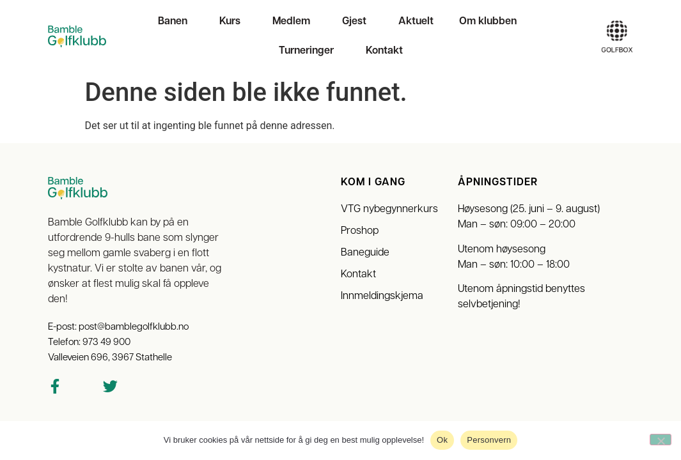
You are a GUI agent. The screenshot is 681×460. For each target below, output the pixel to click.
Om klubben (491, 21)
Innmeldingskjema (382, 296)
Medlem (294, 21)
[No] (660, 439)
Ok (442, 440)
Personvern (489, 440)
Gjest (357, 21)
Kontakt (384, 51)
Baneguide (365, 253)
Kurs (233, 21)
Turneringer (309, 51)
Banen (176, 21)
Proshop (360, 231)
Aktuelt (416, 22)
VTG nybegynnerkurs (389, 209)
